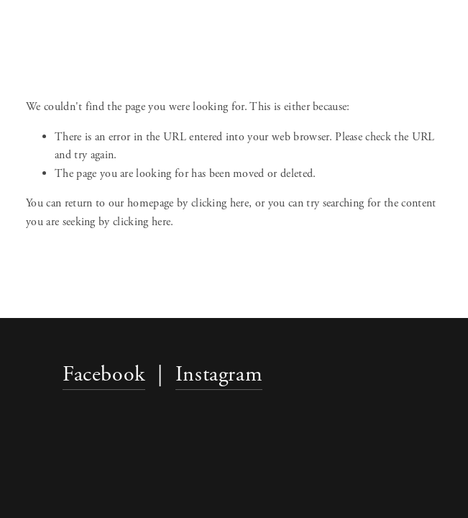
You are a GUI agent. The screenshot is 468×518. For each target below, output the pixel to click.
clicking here (220, 203)
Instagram (218, 374)
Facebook (104, 374)
